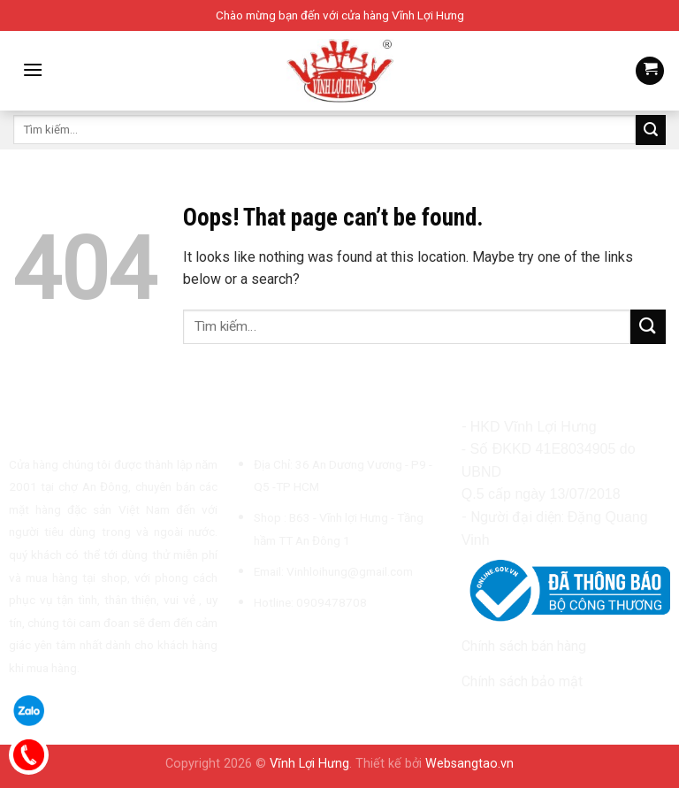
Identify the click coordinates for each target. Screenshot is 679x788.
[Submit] (651, 130)
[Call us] (332, 644)
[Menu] (32, 69)
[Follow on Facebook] (246, 644)
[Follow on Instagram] (267, 644)
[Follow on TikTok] (289, 644)
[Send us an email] (310, 644)
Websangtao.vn (469, 763)
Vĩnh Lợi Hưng (309, 763)
